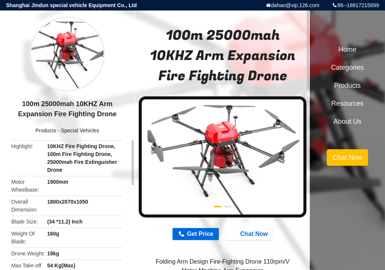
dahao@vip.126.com (295, 5)
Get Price (200, 234)
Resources (347, 103)
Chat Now (250, 233)
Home (347, 49)
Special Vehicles (80, 131)
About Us (347, 121)
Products (45, 131)
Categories (347, 67)
